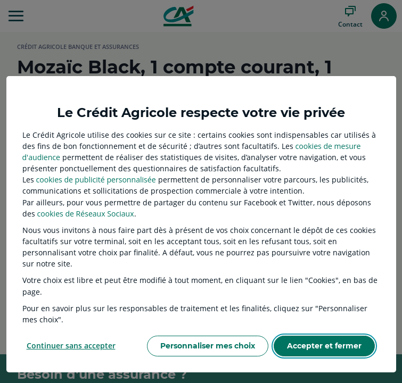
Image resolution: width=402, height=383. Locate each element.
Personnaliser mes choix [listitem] (207, 346)
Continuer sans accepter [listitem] (71, 345)
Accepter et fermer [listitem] (324, 346)
